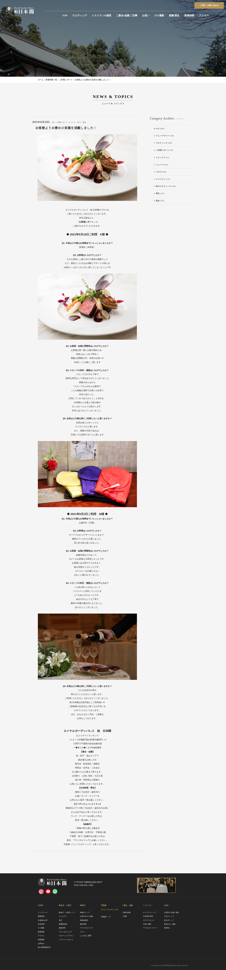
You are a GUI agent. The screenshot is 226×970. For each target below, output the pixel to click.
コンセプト (63, 916)
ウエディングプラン (66, 936)
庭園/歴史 (174, 15)
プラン (82, 932)
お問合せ (41, 943)
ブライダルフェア (65, 932)
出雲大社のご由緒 (86, 916)
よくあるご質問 (85, 936)
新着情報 (189, 15)
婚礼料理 (62, 928)
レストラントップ (149, 912)
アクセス (204, 15)
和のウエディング (163, 186)
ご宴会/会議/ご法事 (126, 15)
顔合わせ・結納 (169, 924)
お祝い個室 (147, 924)
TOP (65, 15)
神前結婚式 (84, 920)
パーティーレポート (66, 939)
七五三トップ (169, 916)
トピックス (160, 157)
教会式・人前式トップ (67, 912)
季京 (158, 193)
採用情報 (41, 939)
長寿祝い (167, 928)
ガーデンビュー (148, 920)
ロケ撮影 (159, 15)
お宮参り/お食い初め (171, 912)
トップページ (43, 912)
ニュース (159, 165)
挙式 (60, 920)
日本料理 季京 (148, 916)
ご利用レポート (162, 150)
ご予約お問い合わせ (209, 5)
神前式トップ (85, 912)
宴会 (158, 201)
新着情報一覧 (51, 80)
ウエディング (79, 15)
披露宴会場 (63, 924)
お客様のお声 (43, 920)
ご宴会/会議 (126, 912)
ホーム (41, 80)
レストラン (160, 179)
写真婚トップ (106, 917)
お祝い (146, 15)
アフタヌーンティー (150, 928)
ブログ (159, 172)
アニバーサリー (162, 136)
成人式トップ (169, 920)
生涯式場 (41, 924)
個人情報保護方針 (44, 947)
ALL (158, 128)
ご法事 (124, 916)
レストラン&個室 (101, 15)
